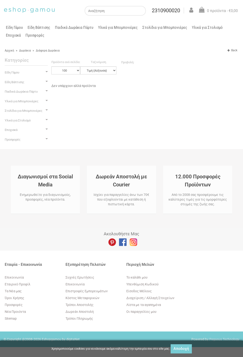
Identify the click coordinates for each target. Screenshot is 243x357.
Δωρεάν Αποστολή (80, 312)
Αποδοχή (181, 348)
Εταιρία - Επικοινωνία (23, 264)
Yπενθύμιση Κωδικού (142, 284)
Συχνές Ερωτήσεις (80, 277)
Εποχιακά (13, 35)
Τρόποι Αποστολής (80, 305)
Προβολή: (127, 62)
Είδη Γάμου (14, 27)
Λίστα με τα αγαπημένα (143, 305)
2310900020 (166, 10)
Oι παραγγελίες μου (141, 312)
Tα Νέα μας (13, 291)
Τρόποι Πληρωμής (79, 318)
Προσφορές (34, 35)
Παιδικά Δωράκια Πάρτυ (74, 27)
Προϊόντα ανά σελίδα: (65, 62)
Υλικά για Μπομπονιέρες (118, 27)
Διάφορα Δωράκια (48, 50)
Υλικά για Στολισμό (207, 27)
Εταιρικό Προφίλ (17, 284)
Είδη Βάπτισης (39, 27)
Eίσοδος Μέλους (139, 291)
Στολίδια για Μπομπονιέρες (164, 27)
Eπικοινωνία (14, 277)
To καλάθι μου (137, 277)
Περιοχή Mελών (140, 264)
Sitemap (11, 318)
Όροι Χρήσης (14, 298)
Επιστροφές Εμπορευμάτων (87, 291)
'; (65, 70)
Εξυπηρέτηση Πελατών (86, 264)
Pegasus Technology (224, 339)
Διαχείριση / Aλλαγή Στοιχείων (150, 298)
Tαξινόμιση (98, 62)
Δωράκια (25, 50)
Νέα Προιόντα (15, 312)
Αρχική (9, 50)
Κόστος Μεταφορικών (82, 298)
